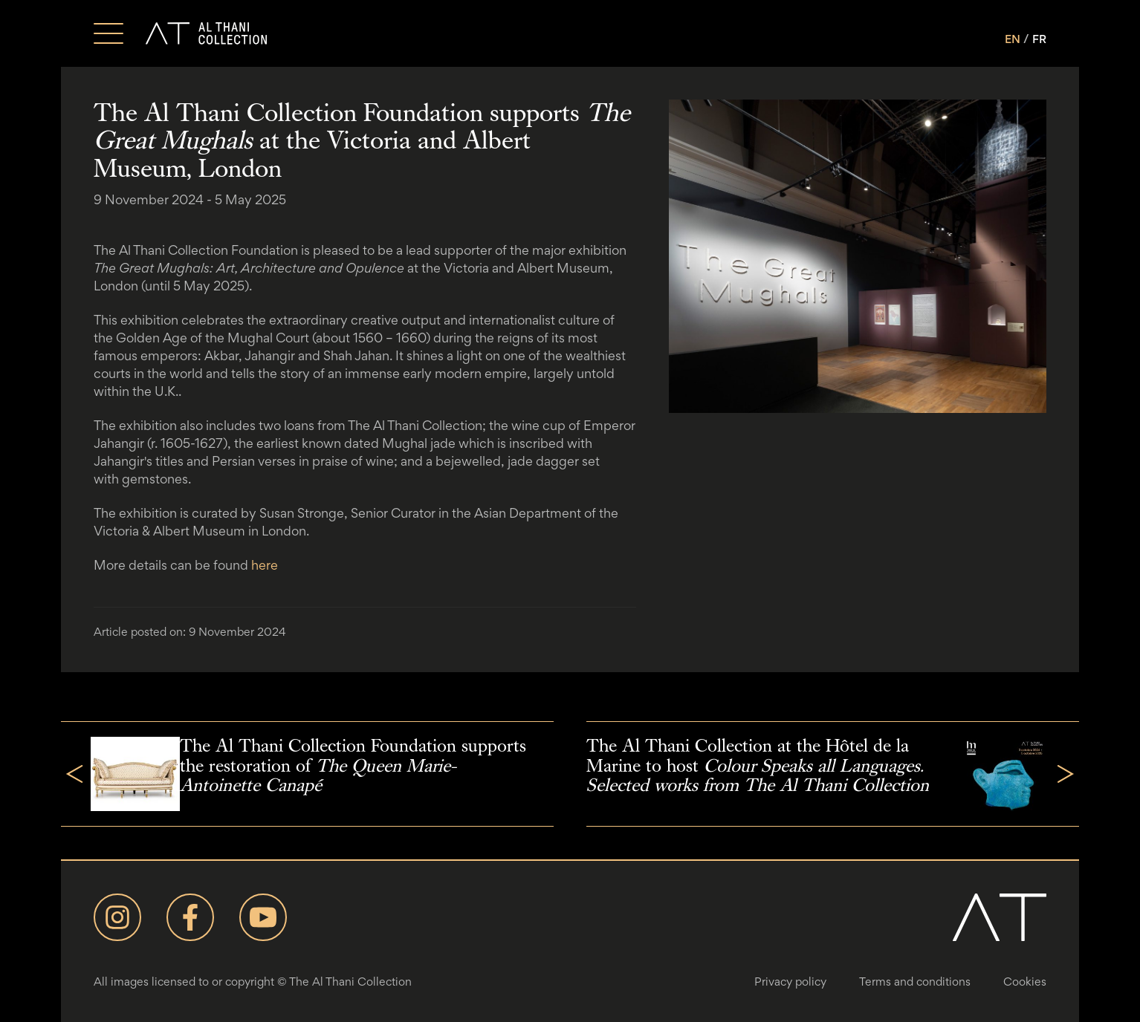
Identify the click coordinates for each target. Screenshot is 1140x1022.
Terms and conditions (915, 981)
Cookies (1024, 981)
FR (1039, 39)
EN (1012, 39)
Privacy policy (790, 981)
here (264, 565)
